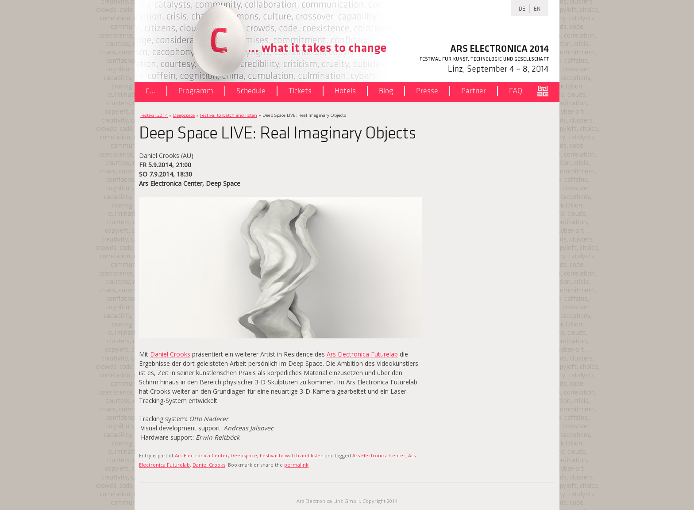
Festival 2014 (154, 115)
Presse (427, 91)
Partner (473, 91)
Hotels (345, 91)
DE (522, 8)
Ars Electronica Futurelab (362, 354)
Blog (386, 91)
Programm (195, 91)
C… (150, 91)
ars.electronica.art (546, 91)
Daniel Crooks (170, 354)
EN (537, 8)
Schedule (251, 91)
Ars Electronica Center (201, 455)
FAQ (515, 91)
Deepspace (184, 115)
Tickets (300, 91)
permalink (296, 464)
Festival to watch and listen (228, 115)
